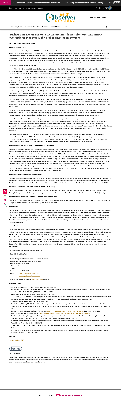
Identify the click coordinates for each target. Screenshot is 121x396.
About (65, 27)
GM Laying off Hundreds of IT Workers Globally (86, 3)
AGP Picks (5, 3)
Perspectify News (15, 27)
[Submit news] (5, 192)
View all (117, 2)
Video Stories (55, 27)
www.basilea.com (37, 280)
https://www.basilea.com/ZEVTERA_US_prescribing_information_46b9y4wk (65, 313)
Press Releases (42, 27)
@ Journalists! (29, 27)
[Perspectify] (5, 196)
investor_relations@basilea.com (29, 276)
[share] (110, 27)
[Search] (106, 27)
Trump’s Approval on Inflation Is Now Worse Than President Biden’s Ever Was (31, 3)
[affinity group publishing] (5, 200)
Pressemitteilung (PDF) (16, 340)
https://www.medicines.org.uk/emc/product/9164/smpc (65, 311)
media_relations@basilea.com (29, 273)
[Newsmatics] (5, 204)
